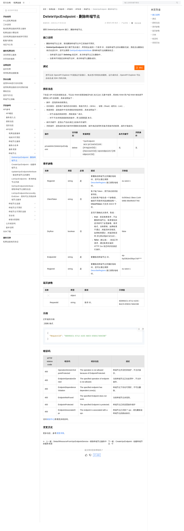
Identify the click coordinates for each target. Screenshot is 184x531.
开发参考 (61, 18)
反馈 (97, 464)
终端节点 (87, 18)
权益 (51, 4)
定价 (57, 4)
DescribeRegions (98, 191)
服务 (78, 4)
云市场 (64, 4)
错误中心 (51, 428)
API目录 (78, 18)
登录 (176, 4)
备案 (153, 4)
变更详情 (60, 442)
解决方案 (42, 4)
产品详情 (124, 31)
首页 (44, 18)
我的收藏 (138, 32)
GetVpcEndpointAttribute (81, 59)
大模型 (27, 4)
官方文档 (7, 11)
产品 (34, 4)
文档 (148, 4)
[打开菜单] (4, 4)
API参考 (70, 18)
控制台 (160, 4)
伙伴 (72, 4)
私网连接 (17, 11)
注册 (166, 4)
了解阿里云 (87, 4)
